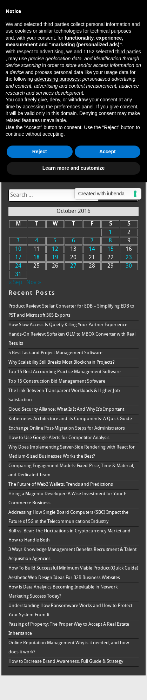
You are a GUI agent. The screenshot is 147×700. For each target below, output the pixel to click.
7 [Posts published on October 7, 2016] (92, 241)
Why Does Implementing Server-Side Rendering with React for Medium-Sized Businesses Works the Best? (71, 452)
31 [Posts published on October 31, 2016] (18, 274)
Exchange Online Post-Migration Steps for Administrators (66, 428)
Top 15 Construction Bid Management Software (56, 381)
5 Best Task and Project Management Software (55, 353)
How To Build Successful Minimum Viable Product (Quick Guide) (73, 568)
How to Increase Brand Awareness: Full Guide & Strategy (65, 661)
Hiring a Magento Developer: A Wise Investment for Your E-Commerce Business (68, 498)
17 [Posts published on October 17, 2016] (18, 258)
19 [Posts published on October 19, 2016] (55, 258)
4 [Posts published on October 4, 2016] (36, 241)
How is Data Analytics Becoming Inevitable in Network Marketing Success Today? (63, 592)
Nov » (33, 282)
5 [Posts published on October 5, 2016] (54, 241)
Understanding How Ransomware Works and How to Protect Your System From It (70, 610)
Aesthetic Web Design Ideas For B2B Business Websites (64, 578)
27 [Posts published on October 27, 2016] (73, 266)
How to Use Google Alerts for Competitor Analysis (58, 438)
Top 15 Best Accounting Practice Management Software (64, 372)
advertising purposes (57, 79)
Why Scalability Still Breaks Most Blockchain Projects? (61, 362)
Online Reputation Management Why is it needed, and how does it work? (68, 647)
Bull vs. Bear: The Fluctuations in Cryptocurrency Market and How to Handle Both (69, 536)
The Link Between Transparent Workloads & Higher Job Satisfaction (64, 395)
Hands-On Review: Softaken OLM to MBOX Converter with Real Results (71, 339)
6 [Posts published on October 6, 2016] (73, 241)
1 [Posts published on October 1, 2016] (110, 232)
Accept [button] (107, 151)
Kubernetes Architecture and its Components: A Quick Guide (70, 419)
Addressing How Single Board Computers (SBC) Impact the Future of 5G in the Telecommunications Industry (68, 517)
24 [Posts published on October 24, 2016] (18, 266)
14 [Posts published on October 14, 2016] (92, 249)
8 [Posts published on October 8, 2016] (110, 241)
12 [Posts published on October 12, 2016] (55, 249)
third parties (128, 51)
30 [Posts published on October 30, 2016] (129, 266)
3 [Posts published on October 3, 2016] (18, 241)
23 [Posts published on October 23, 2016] (129, 258)
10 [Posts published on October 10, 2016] (18, 249)
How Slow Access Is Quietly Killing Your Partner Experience (67, 325)
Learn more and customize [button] (73, 168)
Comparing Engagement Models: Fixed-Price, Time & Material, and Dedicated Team (71, 470)
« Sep (15, 282)
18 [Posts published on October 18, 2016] (36, 258)
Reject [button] (39, 151)
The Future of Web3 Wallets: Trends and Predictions (60, 484)
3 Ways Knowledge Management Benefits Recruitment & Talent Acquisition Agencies (72, 554)
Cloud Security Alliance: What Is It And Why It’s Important (66, 409)
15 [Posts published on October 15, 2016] (110, 249)
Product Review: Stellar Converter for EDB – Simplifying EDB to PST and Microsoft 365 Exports (71, 311)
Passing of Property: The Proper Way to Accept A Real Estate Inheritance (68, 629)
